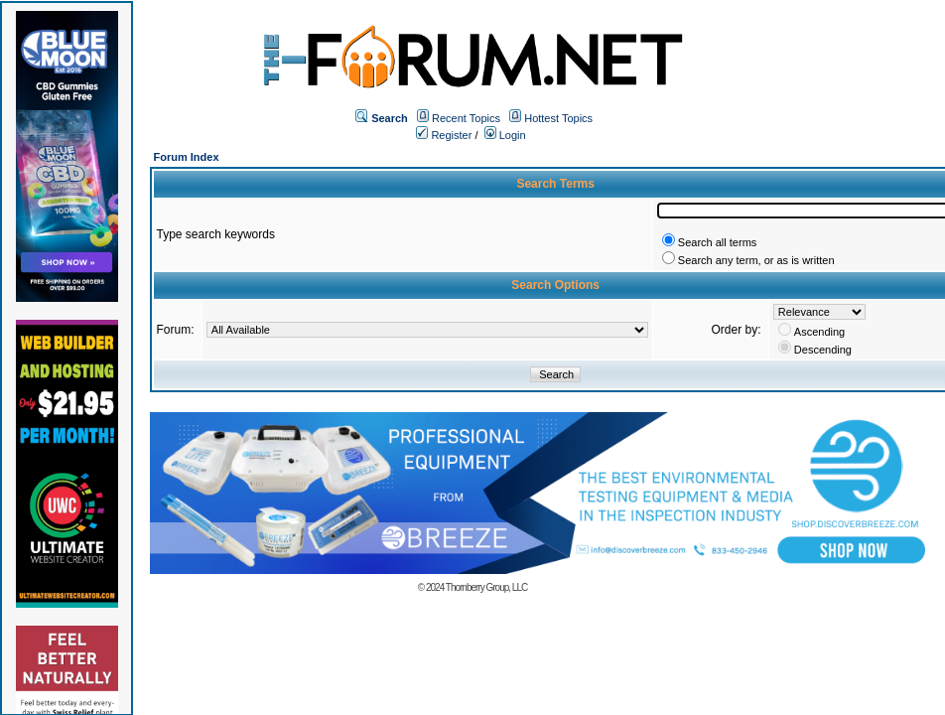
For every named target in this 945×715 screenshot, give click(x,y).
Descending (823, 350)
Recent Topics (466, 118)
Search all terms (717, 242)
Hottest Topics (558, 118)
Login (505, 135)
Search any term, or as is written (756, 260)
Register (444, 135)
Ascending (819, 332)
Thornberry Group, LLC (486, 587)
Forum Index (186, 157)
